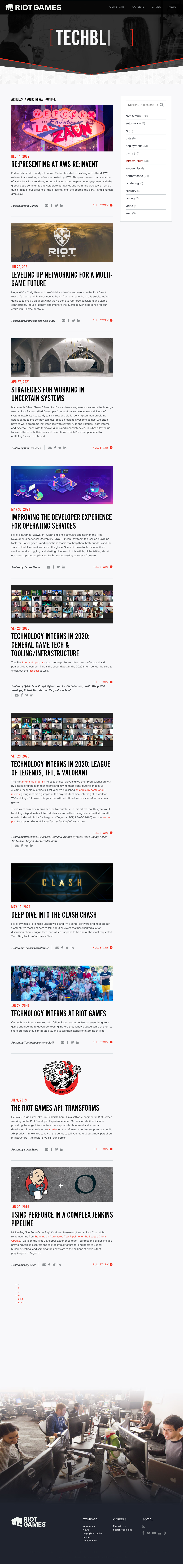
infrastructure (137, 161)
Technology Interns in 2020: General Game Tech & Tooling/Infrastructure (50, 645)
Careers (138, 6)
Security (87, 1537)
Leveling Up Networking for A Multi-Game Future (61, 279)
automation (135, 123)
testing (132, 198)
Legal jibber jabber (93, 1533)
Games (156, 6)
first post (34, 670)
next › (21, 1298)
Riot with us (119, 1526)
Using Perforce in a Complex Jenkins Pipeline (62, 1219)
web (131, 213)
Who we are (89, 1526)
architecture (137, 116)
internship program (33, 662)
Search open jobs (122, 1529)
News (172, 6)
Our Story (116, 6)
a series (53, 1129)
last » (21, 1302)
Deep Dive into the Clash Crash (54, 914)
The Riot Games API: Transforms (55, 1108)
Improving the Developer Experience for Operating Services (61, 521)
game (132, 153)
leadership (135, 168)
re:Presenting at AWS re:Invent (54, 164)
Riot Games (28, 1522)
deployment (137, 145)
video (131, 206)
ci (129, 131)
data (131, 138)
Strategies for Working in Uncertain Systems (47, 394)
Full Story (103, 205)
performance (137, 176)
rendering (134, 183)
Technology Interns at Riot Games (58, 1013)
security (133, 191)
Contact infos (90, 1540)
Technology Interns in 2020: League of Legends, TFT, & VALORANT (60, 768)
